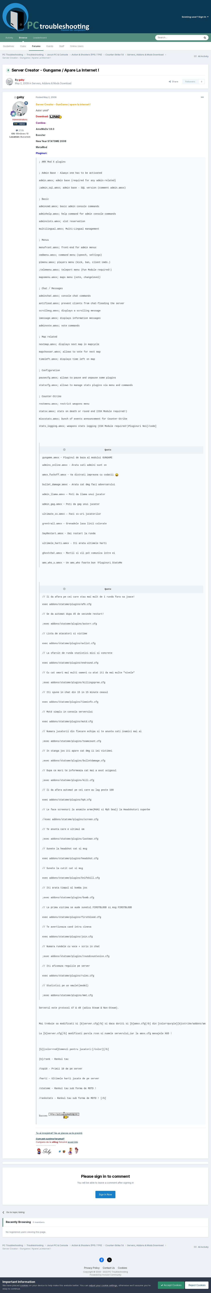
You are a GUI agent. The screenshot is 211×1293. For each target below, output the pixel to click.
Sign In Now (105, 1194)
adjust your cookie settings (103, 1285)
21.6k (20, 130)
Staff (61, 46)
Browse (23, 39)
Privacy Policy (92, 1267)
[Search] (169, 37)
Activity (9, 37)
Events (49, 46)
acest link (73, 1142)
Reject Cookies (196, 1285)
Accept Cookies (169, 1285)
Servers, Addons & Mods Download (51, 83)
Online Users (76, 46)
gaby (20, 97)
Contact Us (109, 1267)
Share (173, 81)
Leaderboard (40, 37)
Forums (36, 46)
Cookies (122, 1267)
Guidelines (8, 46)
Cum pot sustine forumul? (50, 1138)
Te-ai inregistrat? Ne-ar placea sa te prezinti (59, 1133)
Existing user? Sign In (195, 16)
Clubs (23, 46)
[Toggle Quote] (64, 450)
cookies (24, 1285)
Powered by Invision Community (105, 1275)
